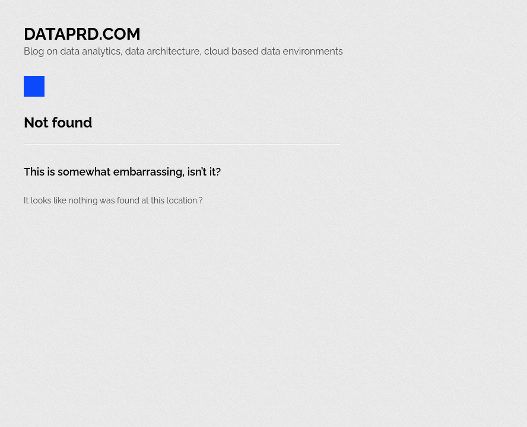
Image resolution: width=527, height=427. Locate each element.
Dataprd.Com (82, 34)
